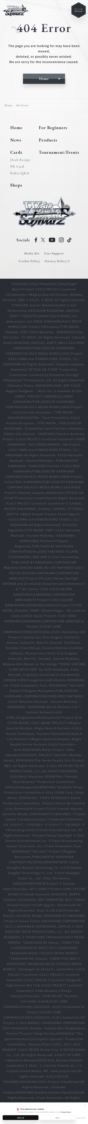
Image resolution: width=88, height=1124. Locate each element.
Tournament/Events (59, 152)
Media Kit (32, 253)
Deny (57, 1118)
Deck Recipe (20, 160)
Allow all (20, 1118)
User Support (54, 253)
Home (8, 105)
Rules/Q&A (19, 173)
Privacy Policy (66, 1112)
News (15, 140)
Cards (16, 152)
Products (48, 140)
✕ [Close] (85, 1105)
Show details (81, 1118)
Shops (16, 185)
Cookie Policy (29, 261)
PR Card (17, 166)
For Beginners (53, 127)
